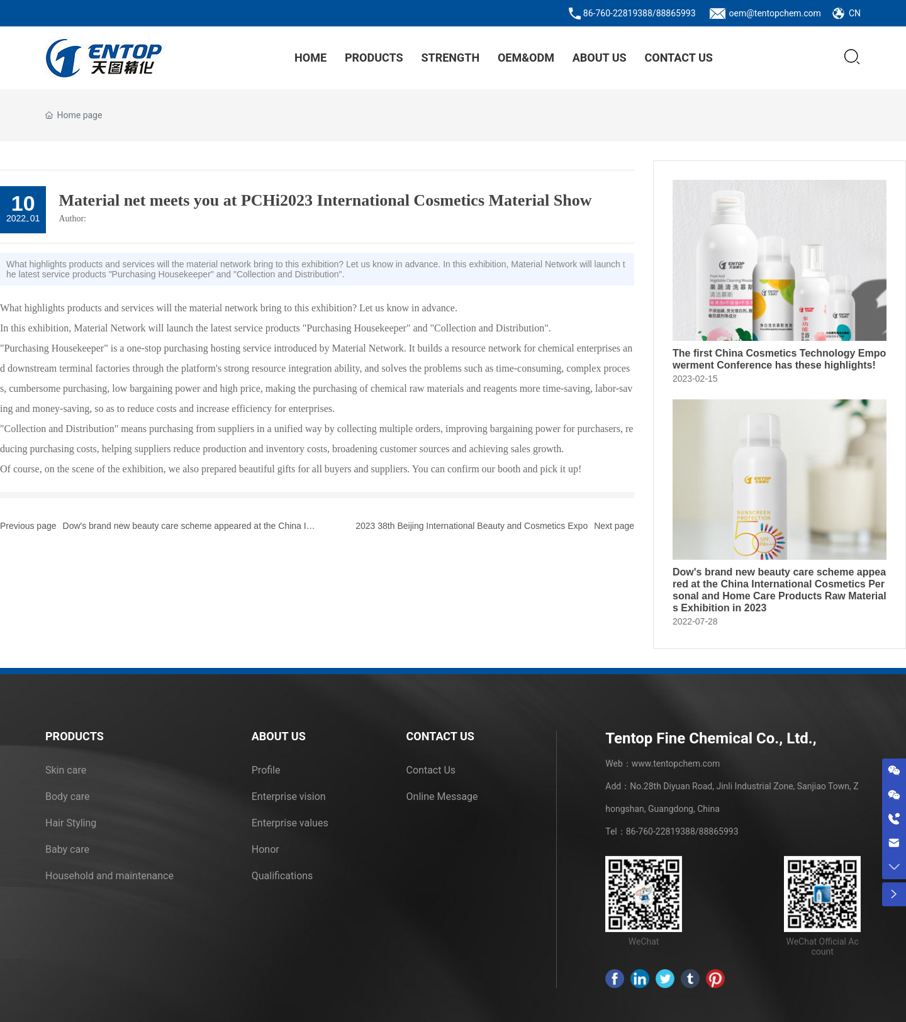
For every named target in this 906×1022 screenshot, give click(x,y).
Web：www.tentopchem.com (662, 763)
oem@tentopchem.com (775, 13)
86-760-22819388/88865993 (639, 13)
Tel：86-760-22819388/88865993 (671, 831)
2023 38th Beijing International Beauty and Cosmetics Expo (471, 526)
